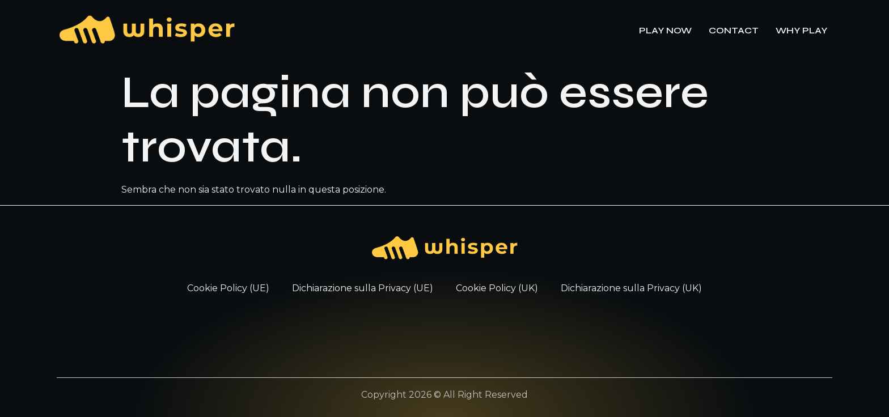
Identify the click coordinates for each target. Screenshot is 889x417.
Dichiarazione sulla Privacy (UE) (362, 288)
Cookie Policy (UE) (228, 288)
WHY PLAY (801, 30)
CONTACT (734, 30)
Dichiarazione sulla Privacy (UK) (631, 288)
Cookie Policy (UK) (497, 288)
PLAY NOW (665, 30)
